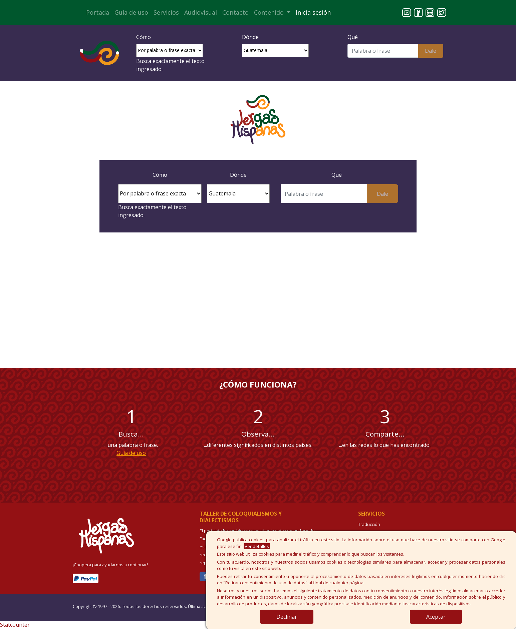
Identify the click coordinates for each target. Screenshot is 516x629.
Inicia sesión (313, 12)
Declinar (286, 616)
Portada (97, 12)
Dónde (250, 37)
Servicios (166, 12)
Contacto (235, 12)
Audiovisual (200, 12)
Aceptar (436, 616)
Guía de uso (131, 12)
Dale (430, 50)
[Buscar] (382, 51)
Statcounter (15, 624)
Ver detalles (257, 546)
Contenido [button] (269, 12)
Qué (352, 37)
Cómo (143, 37)
